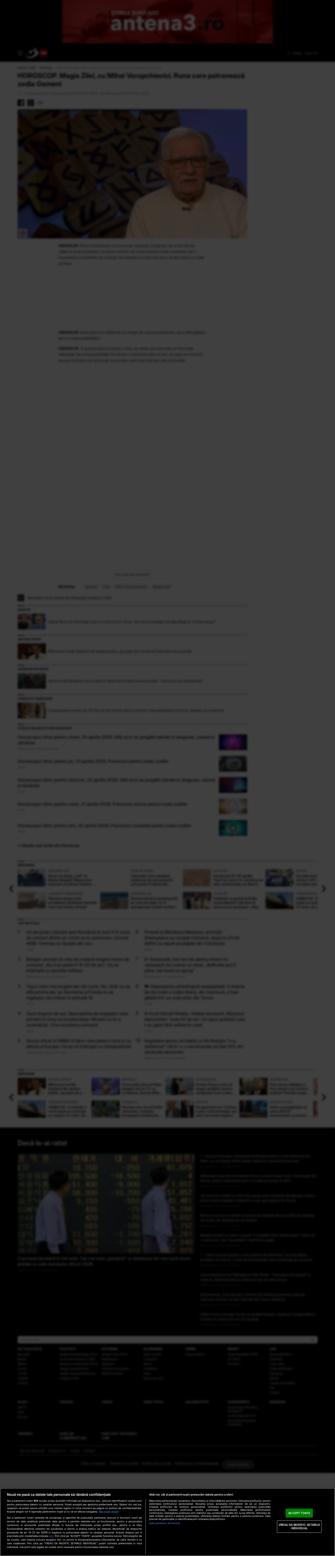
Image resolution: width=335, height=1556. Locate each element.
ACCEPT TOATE (299, 1513)
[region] (167, 1522)
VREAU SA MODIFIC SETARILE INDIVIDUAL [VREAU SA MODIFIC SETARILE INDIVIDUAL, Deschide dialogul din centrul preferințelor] (299, 1526)
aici (51, 1536)
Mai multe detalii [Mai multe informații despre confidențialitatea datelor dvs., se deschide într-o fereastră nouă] (109, 1511)
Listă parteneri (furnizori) (164, 1523)
